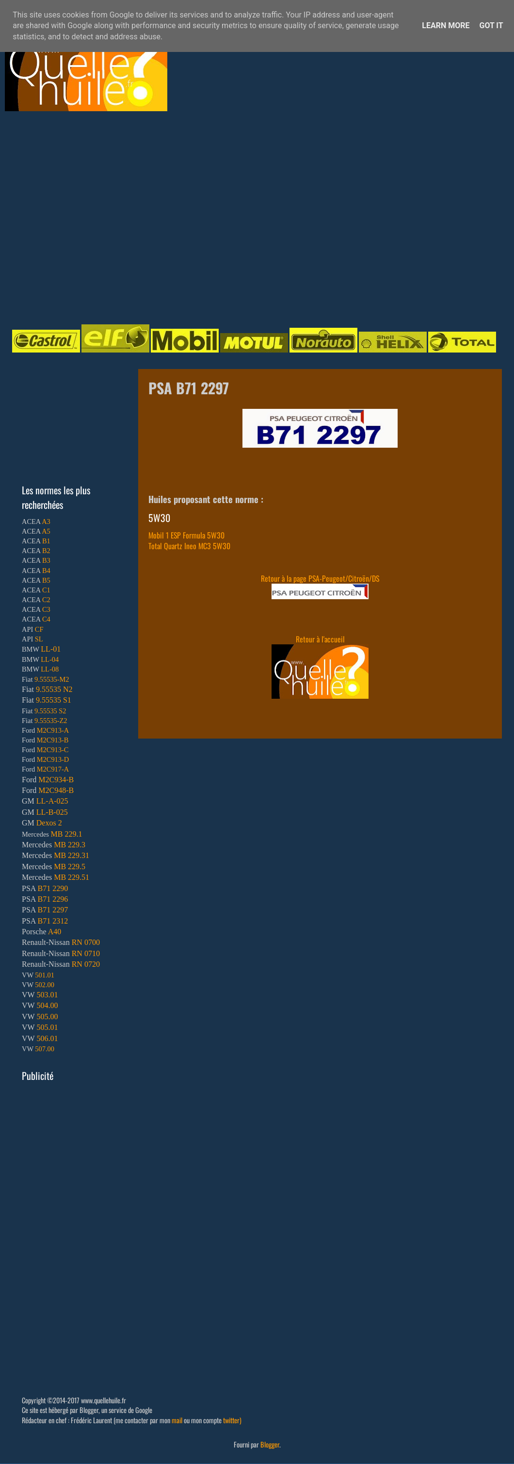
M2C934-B (56, 779)
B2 (46, 551)
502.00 (44, 985)
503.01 (47, 995)
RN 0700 (86, 942)
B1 (46, 541)
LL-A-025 (52, 801)
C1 (46, 590)
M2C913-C (53, 750)
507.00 (44, 1049)
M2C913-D (53, 759)
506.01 (47, 1038)
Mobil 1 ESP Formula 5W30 (186, 535)
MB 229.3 (69, 845)
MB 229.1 (66, 834)
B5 (46, 580)
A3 (46, 521)
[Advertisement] (91, 217)
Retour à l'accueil (320, 639)
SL (39, 639)
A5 (46, 531)
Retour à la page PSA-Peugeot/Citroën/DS (320, 578)
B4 (46, 570)
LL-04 (50, 659)
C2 (46, 600)
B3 (46, 560)
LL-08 (50, 669)
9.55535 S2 (50, 711)
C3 (46, 609)
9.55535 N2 (54, 689)
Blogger (269, 1444)
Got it (491, 25)
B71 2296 (52, 899)
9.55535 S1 (53, 700)
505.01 (47, 1027)
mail (177, 1420)
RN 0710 (86, 953)
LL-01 (51, 649)
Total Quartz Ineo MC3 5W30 (189, 546)
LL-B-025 (52, 812)
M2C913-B (53, 740)
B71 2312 (52, 921)
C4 (46, 619)
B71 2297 (52, 910)
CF (39, 629)
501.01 (44, 975)
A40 (55, 931)
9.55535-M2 (51, 679)
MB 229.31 (71, 855)
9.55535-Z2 (50, 720)
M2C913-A (53, 730)
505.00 (47, 1016)
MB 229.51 (71, 877)
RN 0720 (86, 964)
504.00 (47, 1005)
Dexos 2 (49, 823)
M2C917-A (53, 769)
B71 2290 (52, 888)
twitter (231, 1420)
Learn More (445, 25)
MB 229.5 (69, 866)
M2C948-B (56, 790)
